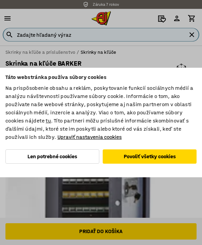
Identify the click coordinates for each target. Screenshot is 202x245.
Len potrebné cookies (52, 156)
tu (48, 120)
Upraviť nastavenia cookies (89, 137)
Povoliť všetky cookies (150, 156)
